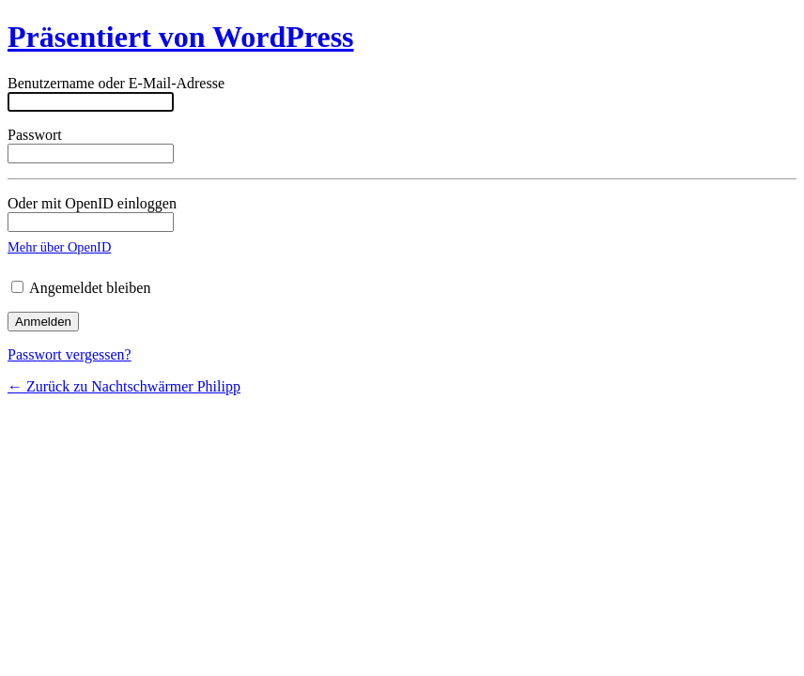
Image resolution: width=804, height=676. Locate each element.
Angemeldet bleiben (80, 288)
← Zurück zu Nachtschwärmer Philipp (124, 386)
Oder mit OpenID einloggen (92, 213)
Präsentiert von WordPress (181, 37)
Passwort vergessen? (69, 354)
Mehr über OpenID (59, 246)
